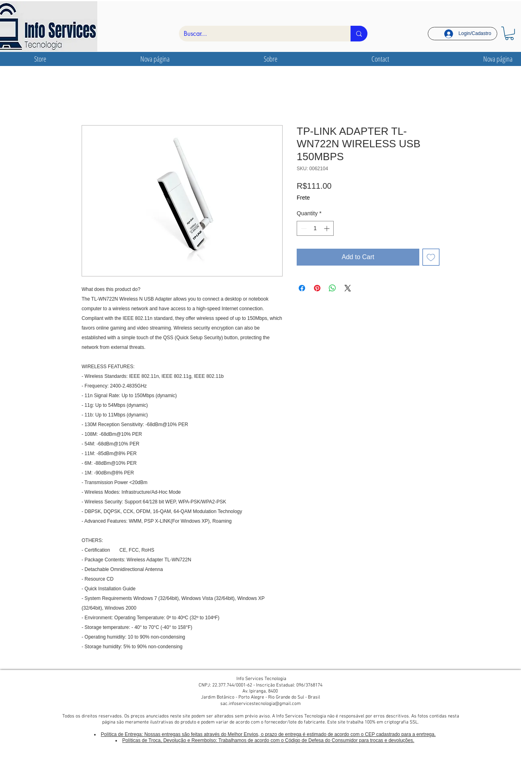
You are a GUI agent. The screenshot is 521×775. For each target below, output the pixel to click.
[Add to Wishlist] (431, 257)
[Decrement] (303, 228)
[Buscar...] (259, 33)
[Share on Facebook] (302, 288)
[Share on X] (348, 288)
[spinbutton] (315, 228)
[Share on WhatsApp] (332, 288)
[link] (509, 33)
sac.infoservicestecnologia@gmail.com (260, 704)
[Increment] (327, 228)
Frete (303, 197)
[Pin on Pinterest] (317, 288)
